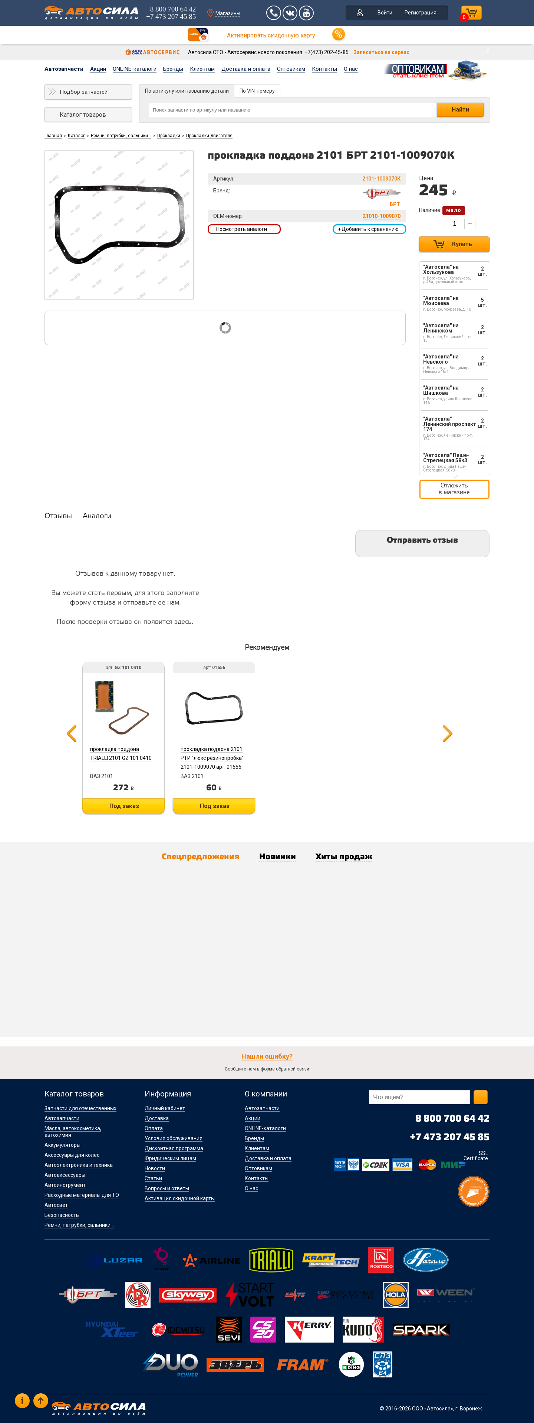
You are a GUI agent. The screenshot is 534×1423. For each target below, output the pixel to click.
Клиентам (202, 69)
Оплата (154, 1128)
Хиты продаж (344, 857)
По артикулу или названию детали (187, 91)
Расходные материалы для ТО (81, 1195)
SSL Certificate (476, 1156)
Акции (98, 69)
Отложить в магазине (454, 489)
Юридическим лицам (170, 1158)
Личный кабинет (165, 1108)
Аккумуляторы (62, 1145)
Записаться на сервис (381, 52)
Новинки (277, 857)
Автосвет (56, 1205)
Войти (385, 13)
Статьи (153, 1178)
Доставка (157, 1118)
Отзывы (58, 516)
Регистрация (420, 13)
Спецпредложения (201, 857)
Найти (460, 109)
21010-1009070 (381, 216)
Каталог (76, 135)
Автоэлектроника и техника (78, 1165)
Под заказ (124, 806)
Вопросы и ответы (167, 1188)
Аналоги (97, 516)
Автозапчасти (63, 69)
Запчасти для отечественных (80, 1108)
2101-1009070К (381, 179)
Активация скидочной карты (180, 1198)
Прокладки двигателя (209, 135)
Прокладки (168, 135)
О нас (351, 69)
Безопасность (61, 1215)
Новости (155, 1168)
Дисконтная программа (174, 1148)
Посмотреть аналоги (241, 229)
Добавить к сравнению (368, 229)
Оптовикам (291, 69)
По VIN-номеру (257, 91)
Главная (53, 135)
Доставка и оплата (245, 69)
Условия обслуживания (173, 1138)
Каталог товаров (83, 114)
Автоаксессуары (64, 1175)
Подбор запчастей (84, 92)
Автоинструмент (65, 1185)
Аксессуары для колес (71, 1155)
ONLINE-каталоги (134, 69)
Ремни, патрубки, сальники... (121, 135)
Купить (462, 244)
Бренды (173, 69)
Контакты (324, 69)
